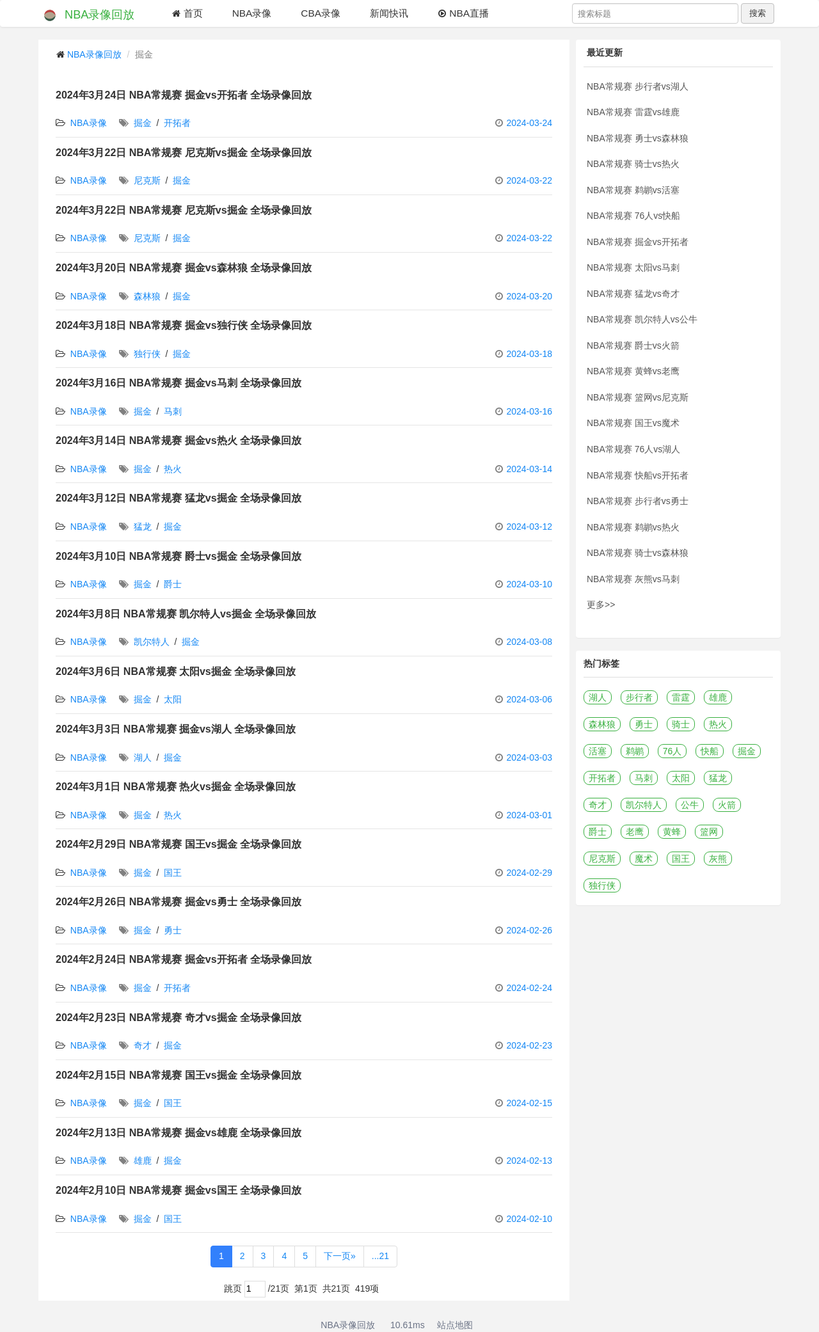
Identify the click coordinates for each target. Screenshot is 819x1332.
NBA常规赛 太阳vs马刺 (633, 267)
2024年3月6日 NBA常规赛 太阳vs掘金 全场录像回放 (176, 671)
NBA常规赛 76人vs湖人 (633, 449)
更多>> (601, 604)
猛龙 (143, 526)
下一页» (340, 1256)
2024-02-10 (529, 1219)
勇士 (173, 930)
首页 (186, 13)
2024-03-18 (529, 354)
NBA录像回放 (88, 15)
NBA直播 (463, 13)
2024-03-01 (529, 815)
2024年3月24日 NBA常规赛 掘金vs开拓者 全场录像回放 (184, 95)
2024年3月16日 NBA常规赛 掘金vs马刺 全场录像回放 (178, 382)
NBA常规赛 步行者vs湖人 (637, 86)
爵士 (173, 584)
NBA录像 (252, 13)
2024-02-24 (529, 988)
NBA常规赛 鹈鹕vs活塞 (633, 190)
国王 (173, 873)
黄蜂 (672, 832)
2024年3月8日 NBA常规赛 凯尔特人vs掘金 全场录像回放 (186, 613)
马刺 (173, 411)
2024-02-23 (529, 1045)
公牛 (690, 805)
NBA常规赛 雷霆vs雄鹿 (633, 112)
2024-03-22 (529, 180)
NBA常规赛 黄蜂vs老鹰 (633, 371)
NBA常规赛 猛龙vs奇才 (633, 294)
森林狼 (147, 296)
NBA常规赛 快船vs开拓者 (637, 475)
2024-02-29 (529, 873)
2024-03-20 (529, 296)
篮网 (709, 832)
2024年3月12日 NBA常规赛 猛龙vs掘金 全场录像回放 (178, 498)
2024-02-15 (529, 1103)
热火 (173, 469)
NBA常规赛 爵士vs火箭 (633, 345)
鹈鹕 (635, 751)
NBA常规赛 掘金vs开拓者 (637, 242)
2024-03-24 (529, 123)
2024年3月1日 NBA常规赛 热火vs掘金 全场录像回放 (176, 786)
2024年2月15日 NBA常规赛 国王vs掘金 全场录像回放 (178, 1075)
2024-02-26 (529, 930)
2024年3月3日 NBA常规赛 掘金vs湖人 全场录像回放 (176, 729)
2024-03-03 (529, 757)
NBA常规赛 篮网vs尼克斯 (637, 397)
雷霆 (681, 697)
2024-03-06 (529, 699)
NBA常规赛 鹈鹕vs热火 (633, 527)
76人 (672, 751)
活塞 (598, 751)
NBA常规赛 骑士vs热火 (633, 164)
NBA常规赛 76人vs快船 (633, 215)
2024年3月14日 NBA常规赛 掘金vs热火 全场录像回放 (178, 440)
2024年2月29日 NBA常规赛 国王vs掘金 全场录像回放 (178, 844)
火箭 (727, 805)
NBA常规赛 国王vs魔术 (633, 423)
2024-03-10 (529, 584)
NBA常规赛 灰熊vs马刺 (633, 579)
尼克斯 (147, 180)
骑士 (681, 724)
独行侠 (147, 354)
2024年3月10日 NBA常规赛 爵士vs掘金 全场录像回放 (178, 556)
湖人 (143, 757)
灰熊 (718, 858)
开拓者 (177, 123)
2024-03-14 (529, 469)
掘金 (143, 123)
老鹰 (635, 832)
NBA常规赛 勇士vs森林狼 (637, 138)
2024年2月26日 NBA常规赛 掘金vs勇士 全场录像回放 (178, 901)
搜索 (757, 13)
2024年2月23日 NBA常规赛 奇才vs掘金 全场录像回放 (178, 1017)
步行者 (639, 697)
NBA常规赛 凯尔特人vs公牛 (642, 319)
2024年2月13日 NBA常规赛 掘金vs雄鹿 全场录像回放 (178, 1132)
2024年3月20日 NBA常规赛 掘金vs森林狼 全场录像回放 (184, 267)
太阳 (173, 699)
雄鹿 (143, 1160)
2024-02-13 (529, 1160)
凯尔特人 (152, 642)
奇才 (143, 1045)
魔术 (644, 858)
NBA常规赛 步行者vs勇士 (637, 501)
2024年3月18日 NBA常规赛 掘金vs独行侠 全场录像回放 (184, 325)
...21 (380, 1256)
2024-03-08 (529, 642)
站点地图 (455, 1325)
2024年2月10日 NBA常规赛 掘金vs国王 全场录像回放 (178, 1190)
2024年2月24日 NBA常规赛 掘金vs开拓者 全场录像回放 (184, 959)
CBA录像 (320, 13)
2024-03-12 (529, 526)
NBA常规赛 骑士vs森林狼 (637, 553)
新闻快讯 (389, 13)
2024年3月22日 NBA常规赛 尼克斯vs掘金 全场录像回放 (184, 152)
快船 (710, 751)
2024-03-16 (529, 411)
